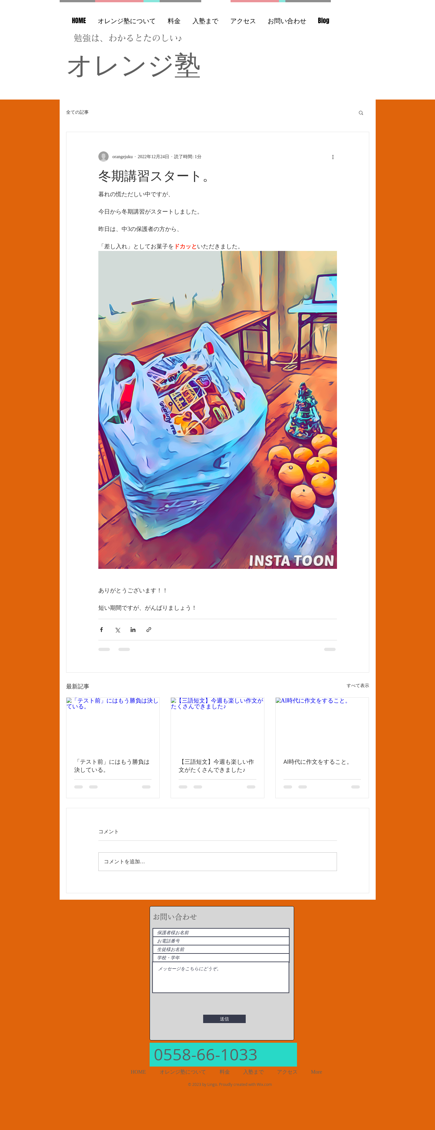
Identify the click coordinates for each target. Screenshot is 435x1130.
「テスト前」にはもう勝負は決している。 (112, 765)
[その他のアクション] (333, 156)
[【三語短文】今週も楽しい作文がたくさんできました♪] (217, 724)
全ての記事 (77, 112)
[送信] (224, 1019)
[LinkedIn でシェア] (133, 630)
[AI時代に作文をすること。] (322, 724)
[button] (361, 112)
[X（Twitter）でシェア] (117, 630)
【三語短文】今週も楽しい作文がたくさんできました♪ (216, 765)
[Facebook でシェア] (101, 630)
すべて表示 (358, 685)
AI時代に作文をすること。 (317, 761)
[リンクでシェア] (149, 630)
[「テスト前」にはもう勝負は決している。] (113, 724)
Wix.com (264, 1084)
